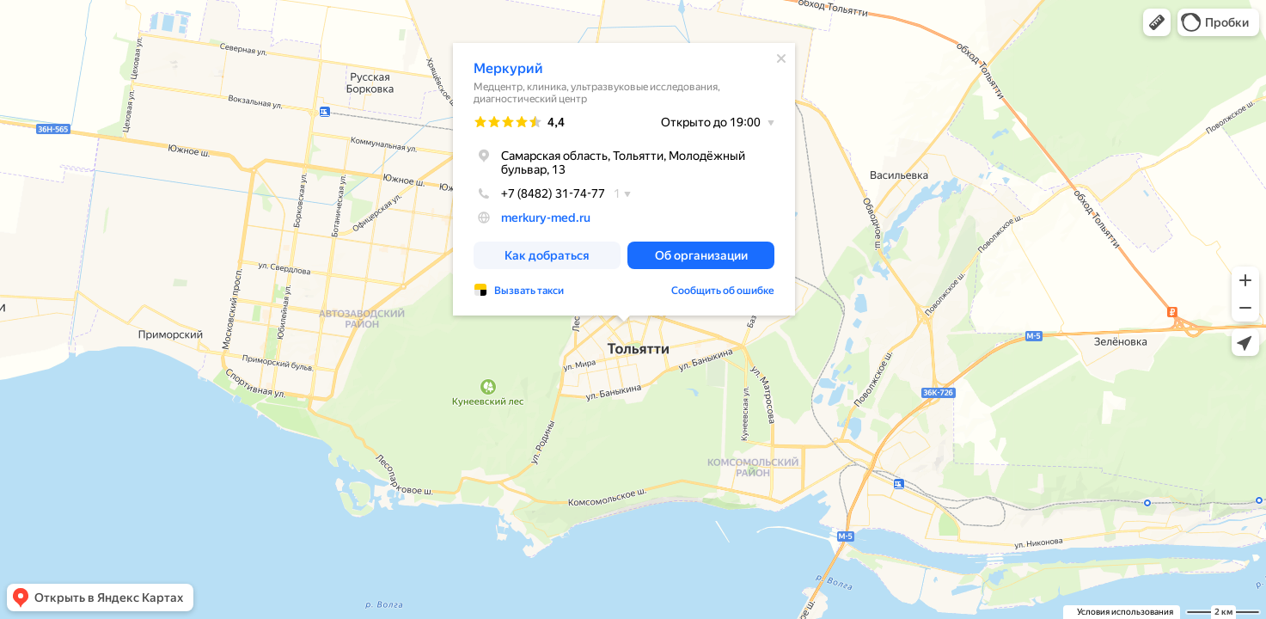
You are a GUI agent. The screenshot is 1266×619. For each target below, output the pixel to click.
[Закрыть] (781, 58)
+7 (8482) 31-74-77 (539, 193)
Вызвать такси (529, 291)
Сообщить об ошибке (722, 291)
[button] (1157, 22)
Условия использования (1125, 611)
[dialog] (624, 179)
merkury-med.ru (545, 217)
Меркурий (508, 68)
